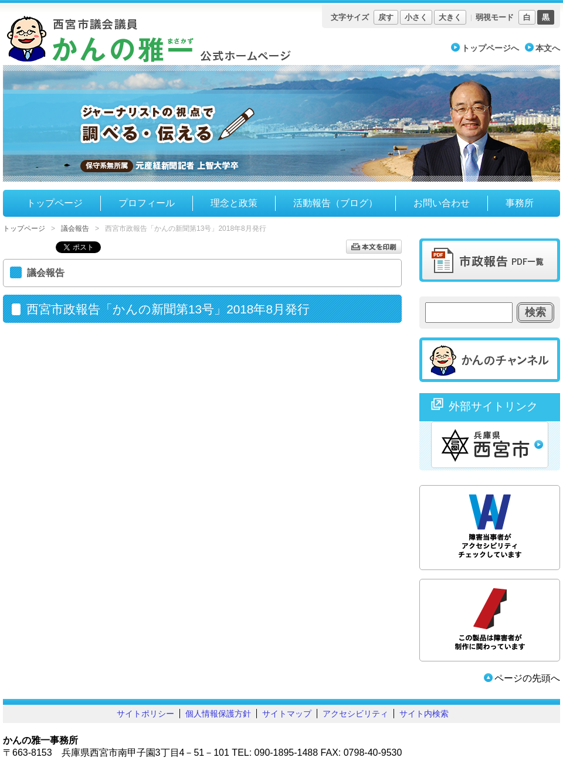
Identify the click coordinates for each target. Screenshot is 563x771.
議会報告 (75, 228)
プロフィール (146, 203)
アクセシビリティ (355, 713)
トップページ (54, 203)
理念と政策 (234, 203)
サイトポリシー (145, 713)
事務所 (520, 203)
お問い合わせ (441, 203)
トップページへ (490, 48)
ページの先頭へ (527, 678)
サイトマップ (286, 713)
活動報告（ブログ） (335, 203)
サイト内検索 (424, 713)
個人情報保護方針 (218, 713)
